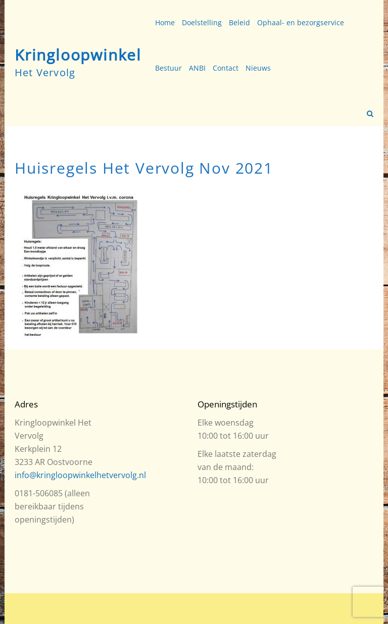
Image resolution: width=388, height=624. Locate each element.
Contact (225, 68)
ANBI (197, 68)
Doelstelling (202, 22)
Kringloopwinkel (78, 54)
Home (165, 22)
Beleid (239, 22)
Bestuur (168, 68)
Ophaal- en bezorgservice (300, 22)
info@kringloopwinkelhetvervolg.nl (80, 475)
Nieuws (258, 68)
